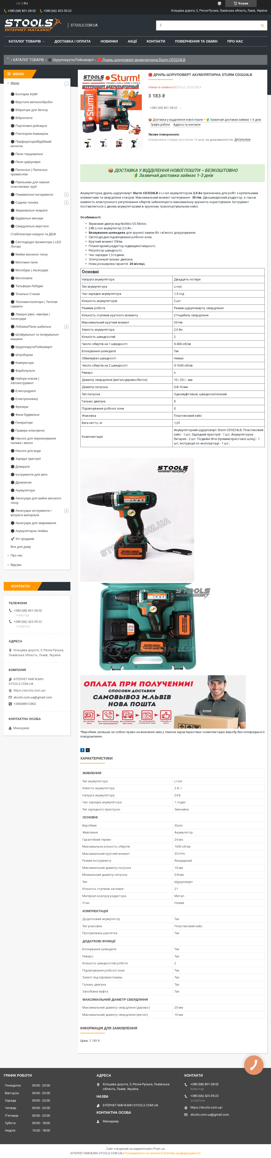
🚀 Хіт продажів (22, 539)
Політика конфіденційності (182, 1153)
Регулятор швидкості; (105, 250)
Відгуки (16, 565)
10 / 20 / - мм (183, 380)
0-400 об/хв (182, 344)
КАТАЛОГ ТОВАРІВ (28, 60)
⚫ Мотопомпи (21, 278)
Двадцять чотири (187, 279)
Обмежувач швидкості (99, 358)
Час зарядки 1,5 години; (107, 255)
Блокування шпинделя (99, 351)
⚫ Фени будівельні (25, 415)
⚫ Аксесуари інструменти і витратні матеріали (31, 513)
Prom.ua (159, 1149)
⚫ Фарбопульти (23, 370)
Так (176, 351)
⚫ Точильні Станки (25, 294)
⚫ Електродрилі (23, 391)
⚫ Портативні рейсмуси (29, 126)
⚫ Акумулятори (23, 490)
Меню (15, 83)
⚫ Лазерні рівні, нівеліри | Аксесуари (30, 316)
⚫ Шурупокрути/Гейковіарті (71, 60)
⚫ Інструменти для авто (29, 474)
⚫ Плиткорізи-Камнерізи (29, 134)
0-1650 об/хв (183, 365)
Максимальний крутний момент (105, 322)
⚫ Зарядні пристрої (26, 459)
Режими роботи (93, 308)
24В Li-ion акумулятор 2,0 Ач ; (110, 228)
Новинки (109, 41)
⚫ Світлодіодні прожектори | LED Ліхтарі (36, 244)
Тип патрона (91, 394)
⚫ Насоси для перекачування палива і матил (33, 441)
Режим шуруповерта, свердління (199, 308)
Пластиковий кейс (188, 415)
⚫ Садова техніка (24, 202)
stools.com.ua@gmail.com (33, 697)
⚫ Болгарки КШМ (24, 94)
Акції (132, 41)
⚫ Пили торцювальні (27, 154)
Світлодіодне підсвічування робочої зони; (120, 237)
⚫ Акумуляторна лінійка (29, 531)
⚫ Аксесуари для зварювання (33, 523)
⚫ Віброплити (21, 118)
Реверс (87, 372)
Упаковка (89, 415)
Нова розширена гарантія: (117, 264)
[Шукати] (262, 25)
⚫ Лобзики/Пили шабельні (31, 326)
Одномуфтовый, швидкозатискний (200, 394)
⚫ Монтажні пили (24, 262)
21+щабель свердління (191, 315)
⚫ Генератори (22, 422)
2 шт (177, 301)
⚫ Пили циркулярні (26, 162)
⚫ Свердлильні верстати (30, 226)
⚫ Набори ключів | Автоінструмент (25, 381)
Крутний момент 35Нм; (106, 241)
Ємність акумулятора (98, 329)
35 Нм (178, 322)
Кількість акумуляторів (99, 301)
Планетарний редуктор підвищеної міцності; (122, 246)
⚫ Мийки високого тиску (29, 254)
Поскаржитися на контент (142, 1153)
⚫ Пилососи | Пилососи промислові (29, 172)
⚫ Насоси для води (26, 451)
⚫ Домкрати (20, 466)
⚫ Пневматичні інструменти (32, 194)
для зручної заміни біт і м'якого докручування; (142, 232)
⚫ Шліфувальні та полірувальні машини (35, 337)
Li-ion (178, 286)
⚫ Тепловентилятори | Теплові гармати (34, 304)
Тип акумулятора (94, 286)
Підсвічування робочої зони (103, 408)
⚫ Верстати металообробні (31, 102)
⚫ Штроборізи (22, 355)
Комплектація (92, 437)
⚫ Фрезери (19, 407)
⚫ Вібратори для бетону (29, 110)
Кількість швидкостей (98, 337)
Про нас (235, 41)
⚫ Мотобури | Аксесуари (29, 270)
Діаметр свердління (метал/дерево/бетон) (114, 380)
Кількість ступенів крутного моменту (110, 315)
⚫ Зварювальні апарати (29, 210)
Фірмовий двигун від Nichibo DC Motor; (118, 224)
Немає (179, 358)
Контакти (156, 41)
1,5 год (179, 294)
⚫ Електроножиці (24, 399)
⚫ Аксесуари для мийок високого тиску (36, 500)
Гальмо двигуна (93, 401)
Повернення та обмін (196, 41)
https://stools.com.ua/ (30, 690)
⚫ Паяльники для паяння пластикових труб (30, 184)
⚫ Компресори (22, 363)
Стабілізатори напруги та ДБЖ (33, 234)
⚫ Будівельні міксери (27, 218)
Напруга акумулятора (98, 279)
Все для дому (21, 547)
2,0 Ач (178, 329)
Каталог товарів (25, 41)
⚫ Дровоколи (21, 482)
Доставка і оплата (72, 41)
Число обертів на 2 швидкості (104, 365)
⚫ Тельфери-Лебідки (27, 286)
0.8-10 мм (181, 387)
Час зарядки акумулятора (101, 294)
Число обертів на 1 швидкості (104, 344)
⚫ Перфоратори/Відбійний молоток (31, 144)
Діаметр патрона (95, 387)
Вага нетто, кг (92, 423)
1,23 (177, 423)
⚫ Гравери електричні (27, 430)
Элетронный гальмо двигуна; (111, 259)
